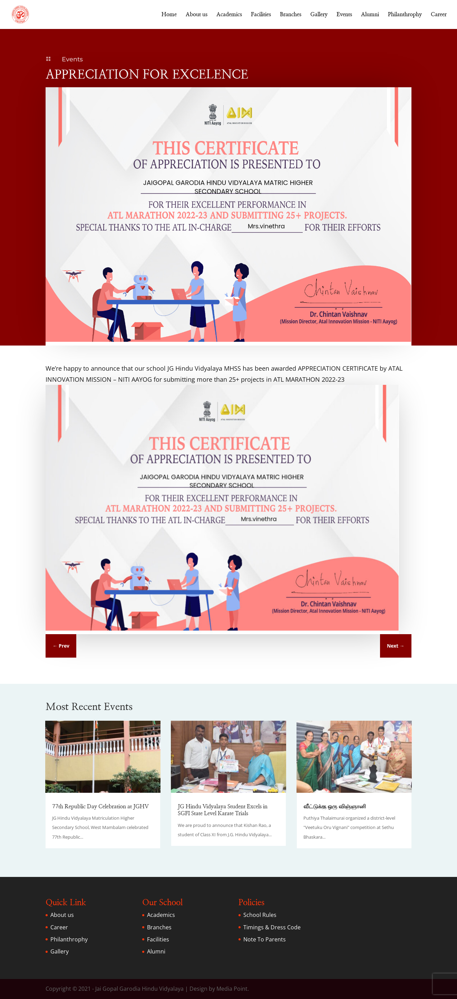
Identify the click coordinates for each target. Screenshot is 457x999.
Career (439, 14)
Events (344, 14)
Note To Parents (264, 939)
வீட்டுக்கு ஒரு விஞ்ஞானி (334, 806)
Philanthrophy (405, 14)
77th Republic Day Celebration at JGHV (100, 806)
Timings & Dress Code (272, 927)
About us (196, 14)
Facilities (261, 14)
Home (169, 14)
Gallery (319, 14)
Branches (290, 14)
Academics (229, 14)
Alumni (370, 14)
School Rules (259, 915)
